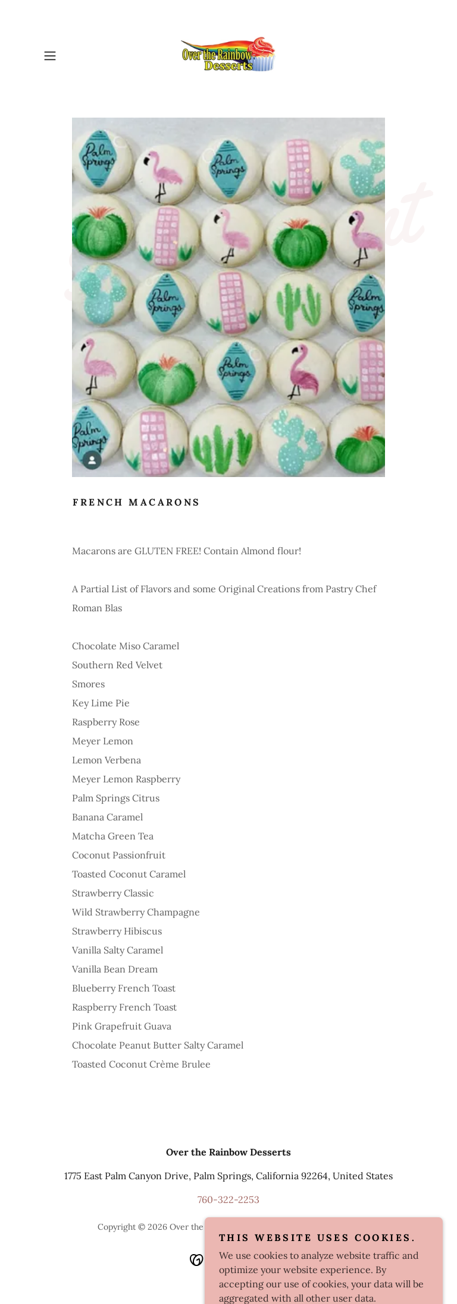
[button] (66, 56)
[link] (228, 56)
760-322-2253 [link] (228, 1199)
